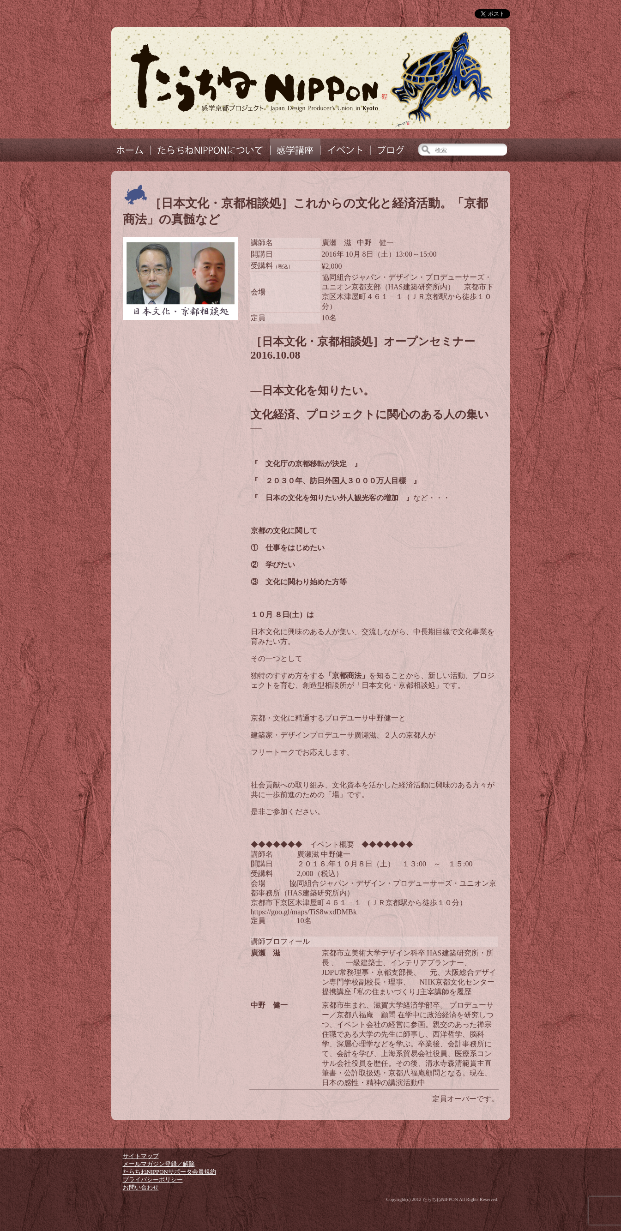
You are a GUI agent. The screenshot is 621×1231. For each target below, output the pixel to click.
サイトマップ (141, 1156)
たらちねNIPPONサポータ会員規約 (169, 1172)
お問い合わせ (141, 1187)
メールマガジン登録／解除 (159, 1164)
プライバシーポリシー (153, 1180)
